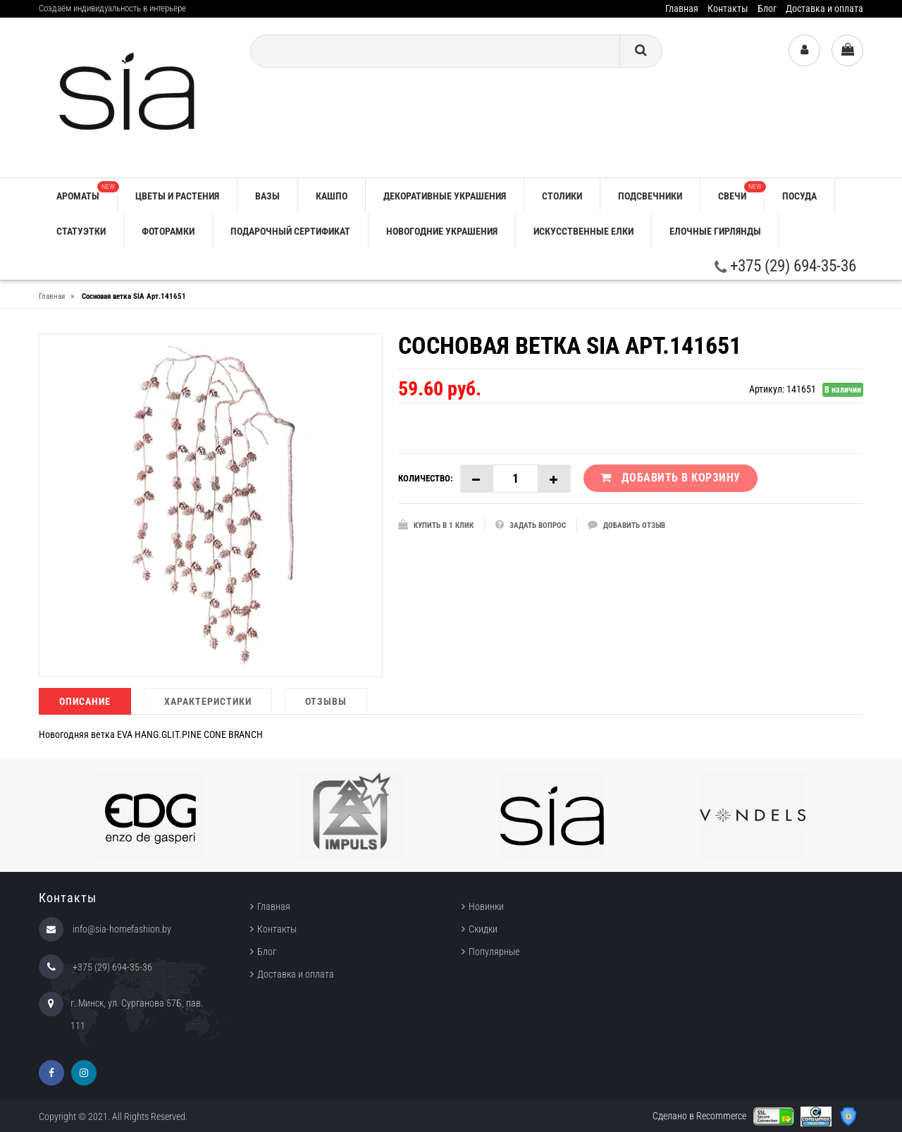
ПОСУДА (799, 196)
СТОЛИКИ (562, 196)
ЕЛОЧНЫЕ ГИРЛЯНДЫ (715, 231)
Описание (85, 701)
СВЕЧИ (741, 191)
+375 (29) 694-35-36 (785, 266)
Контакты (728, 8)
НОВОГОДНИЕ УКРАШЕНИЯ (442, 231)
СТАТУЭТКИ (81, 231)
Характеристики (208, 701)
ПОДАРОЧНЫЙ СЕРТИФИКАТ (290, 231)
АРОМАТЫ (86, 191)
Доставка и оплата (824, 8)
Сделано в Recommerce (699, 1115)
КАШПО (331, 196)
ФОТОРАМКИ (168, 231)
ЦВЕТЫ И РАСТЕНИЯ (177, 196)
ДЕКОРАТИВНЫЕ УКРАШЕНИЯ (444, 196)
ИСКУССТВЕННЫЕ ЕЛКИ (583, 231)
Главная (681, 8)
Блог (767, 8)
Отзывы (326, 701)
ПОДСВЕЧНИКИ (650, 196)
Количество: (425, 478)
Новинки (486, 906)
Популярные (494, 951)
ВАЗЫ (267, 196)
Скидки (483, 929)
